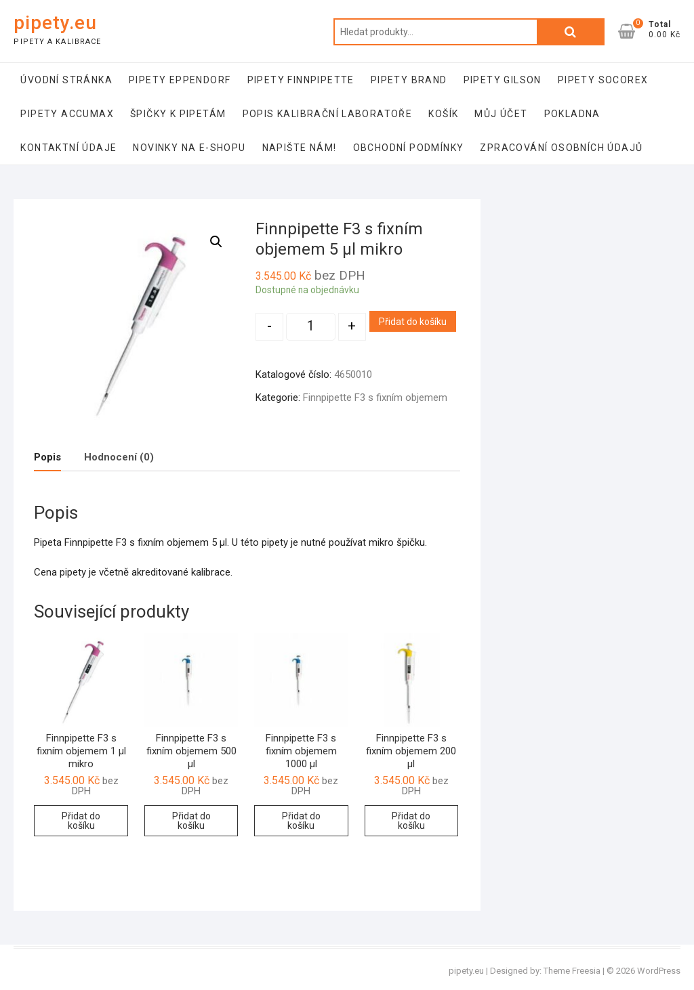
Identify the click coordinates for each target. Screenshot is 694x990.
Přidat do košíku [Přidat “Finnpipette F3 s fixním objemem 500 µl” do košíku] (191, 821)
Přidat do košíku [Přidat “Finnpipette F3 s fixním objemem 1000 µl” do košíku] (301, 821)
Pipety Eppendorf (179, 79)
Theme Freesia (572, 971)
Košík (443, 113)
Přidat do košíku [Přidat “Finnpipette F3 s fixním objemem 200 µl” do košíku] (411, 821)
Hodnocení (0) (119, 457)
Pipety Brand (409, 79)
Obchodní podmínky (408, 147)
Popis (47, 457)
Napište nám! (299, 147)
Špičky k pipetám (178, 113)
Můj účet (500, 113)
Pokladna (572, 113)
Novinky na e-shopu (189, 147)
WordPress (658, 971)
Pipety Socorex (603, 79)
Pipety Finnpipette (300, 79)
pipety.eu (55, 23)
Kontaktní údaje (68, 147)
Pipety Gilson (503, 79)
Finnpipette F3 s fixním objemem (375, 397)
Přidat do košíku (413, 321)
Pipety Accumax (67, 113)
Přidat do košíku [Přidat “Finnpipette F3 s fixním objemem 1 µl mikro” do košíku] (81, 821)
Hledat (571, 31)
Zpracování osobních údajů (561, 147)
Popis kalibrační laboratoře (328, 113)
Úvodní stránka (66, 79)
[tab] (47, 457)
